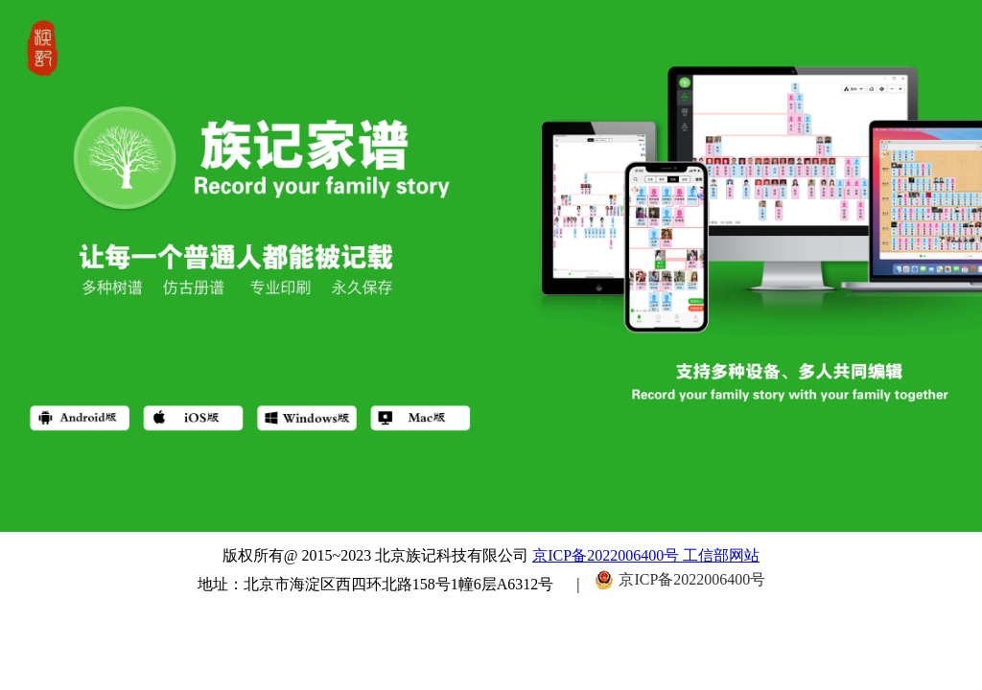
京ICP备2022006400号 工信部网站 (646, 555)
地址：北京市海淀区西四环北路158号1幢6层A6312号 (376, 584)
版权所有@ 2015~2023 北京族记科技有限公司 (377, 555)
